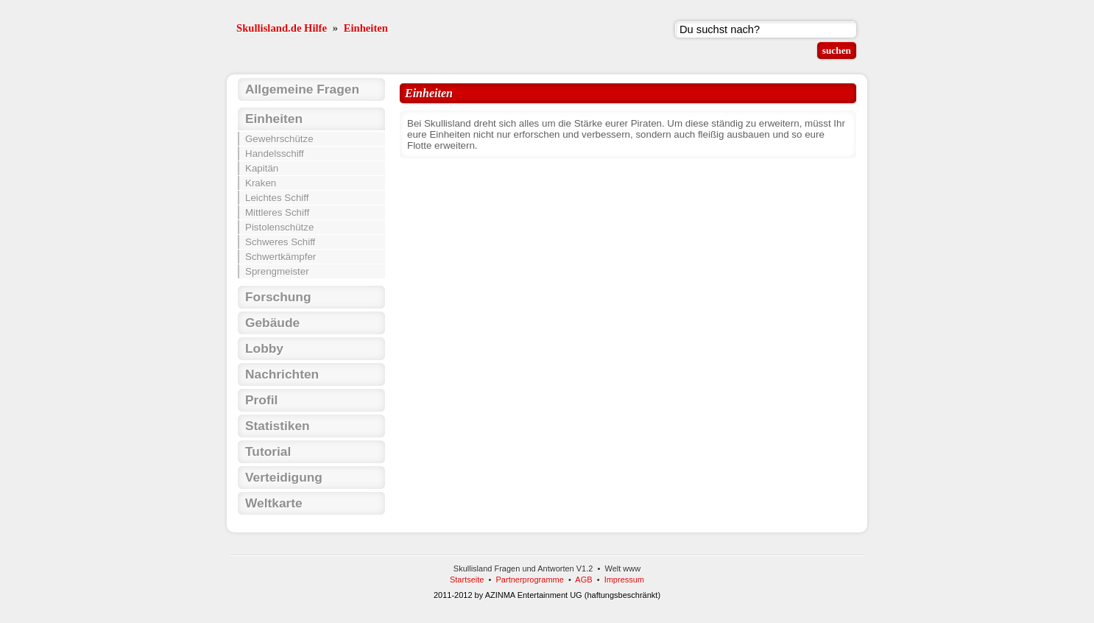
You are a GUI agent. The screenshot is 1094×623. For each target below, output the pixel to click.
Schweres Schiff (280, 241)
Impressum (624, 579)
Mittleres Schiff (277, 212)
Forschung (278, 296)
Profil (261, 400)
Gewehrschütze (279, 138)
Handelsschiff (274, 153)
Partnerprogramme (530, 579)
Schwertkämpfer (280, 256)
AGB (583, 579)
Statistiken (277, 425)
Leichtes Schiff (276, 197)
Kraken (260, 183)
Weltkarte (274, 503)
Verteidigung (283, 477)
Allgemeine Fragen (302, 89)
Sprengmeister (277, 271)
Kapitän (261, 168)
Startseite (467, 579)
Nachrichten (282, 374)
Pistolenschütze (279, 227)
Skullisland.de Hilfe (281, 28)
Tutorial (268, 451)
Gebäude (272, 322)
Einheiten (366, 28)
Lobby (264, 348)
